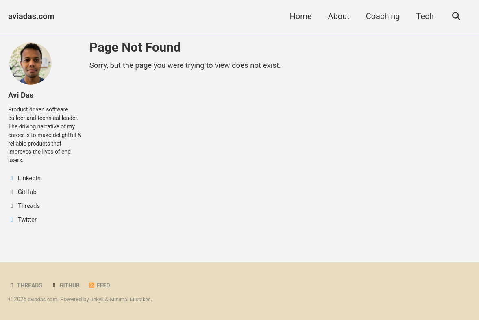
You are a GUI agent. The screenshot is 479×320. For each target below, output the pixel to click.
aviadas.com (31, 16)
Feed (103, 286)
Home (298, 16)
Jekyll (100, 299)
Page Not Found (135, 47)
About (336, 16)
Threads (26, 286)
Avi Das (21, 95)
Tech (422, 16)
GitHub (67, 286)
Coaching (381, 16)
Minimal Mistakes (135, 299)
